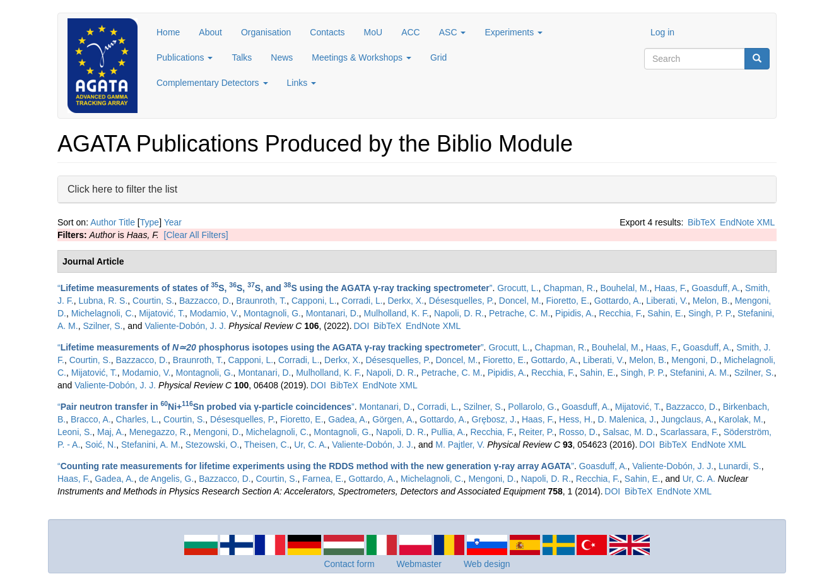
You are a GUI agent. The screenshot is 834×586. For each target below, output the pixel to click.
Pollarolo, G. (532, 407)
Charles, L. (137, 419)
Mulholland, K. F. (397, 313)
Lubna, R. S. (102, 301)
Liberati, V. (667, 301)
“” (274, 288)
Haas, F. (670, 288)
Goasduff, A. (715, 288)
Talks (242, 57)
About (210, 32)
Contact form (349, 564)
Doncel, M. (520, 301)
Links (302, 83)
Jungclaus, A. (687, 419)
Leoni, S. (74, 432)
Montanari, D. (332, 313)
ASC (452, 32)
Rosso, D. (578, 432)
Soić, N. (100, 445)
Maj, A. (110, 432)
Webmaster (419, 564)
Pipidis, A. (574, 313)
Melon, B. (711, 301)
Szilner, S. (102, 326)
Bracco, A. (91, 419)
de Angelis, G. (166, 479)
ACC (410, 32)
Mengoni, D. (695, 360)
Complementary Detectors (212, 83)
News (282, 57)
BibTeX (701, 222)
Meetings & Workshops (361, 57)
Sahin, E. (665, 313)
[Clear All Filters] (196, 235)
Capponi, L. (314, 301)
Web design (487, 564)
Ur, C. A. (310, 445)
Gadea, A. (347, 419)
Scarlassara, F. (689, 432)
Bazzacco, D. (205, 301)
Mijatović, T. (162, 313)
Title (127, 222)
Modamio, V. (214, 313)
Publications (184, 57)
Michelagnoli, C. (102, 313)
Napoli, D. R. (459, 313)
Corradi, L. (361, 301)
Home (168, 32)
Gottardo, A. (618, 301)
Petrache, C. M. (519, 313)
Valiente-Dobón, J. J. (185, 326)
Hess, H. (576, 419)
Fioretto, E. (567, 301)
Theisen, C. (267, 445)
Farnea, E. (322, 479)
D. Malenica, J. (627, 419)
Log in (662, 32)
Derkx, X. (405, 301)
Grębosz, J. (494, 419)
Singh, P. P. (710, 313)
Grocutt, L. (517, 288)
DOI (361, 326)
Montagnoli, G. (272, 313)
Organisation (266, 32)
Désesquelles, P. (461, 301)
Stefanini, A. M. (699, 373)
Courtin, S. (153, 301)
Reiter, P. (537, 432)
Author (103, 222)
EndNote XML (747, 222)
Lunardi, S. (740, 466)
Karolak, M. (741, 419)
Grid (438, 57)
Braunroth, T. (261, 301)
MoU (373, 32)
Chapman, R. (569, 288)
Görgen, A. (393, 419)
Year (173, 222)
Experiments (514, 32)
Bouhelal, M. (625, 288)
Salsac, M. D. (628, 432)
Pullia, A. (448, 432)
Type (149, 222)
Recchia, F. (620, 313)
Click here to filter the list (122, 188)
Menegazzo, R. (159, 432)
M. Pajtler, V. (460, 445)
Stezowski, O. (212, 445)
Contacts (327, 32)
